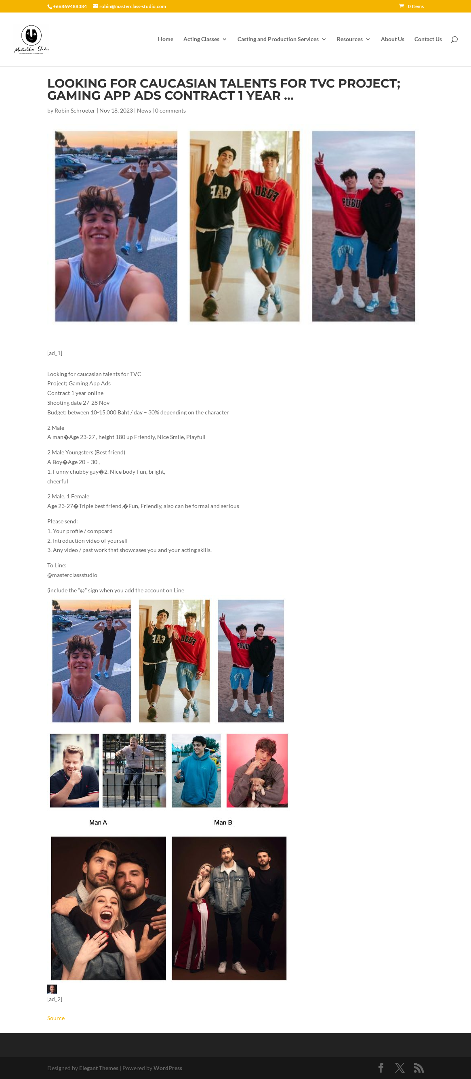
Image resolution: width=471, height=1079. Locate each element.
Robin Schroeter (75, 110)
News (144, 110)
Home (165, 39)
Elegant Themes (98, 1067)
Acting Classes (201, 39)
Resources (350, 39)
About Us (392, 39)
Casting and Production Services (278, 39)
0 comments (170, 110)
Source (56, 1017)
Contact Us (428, 39)
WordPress (167, 1067)
